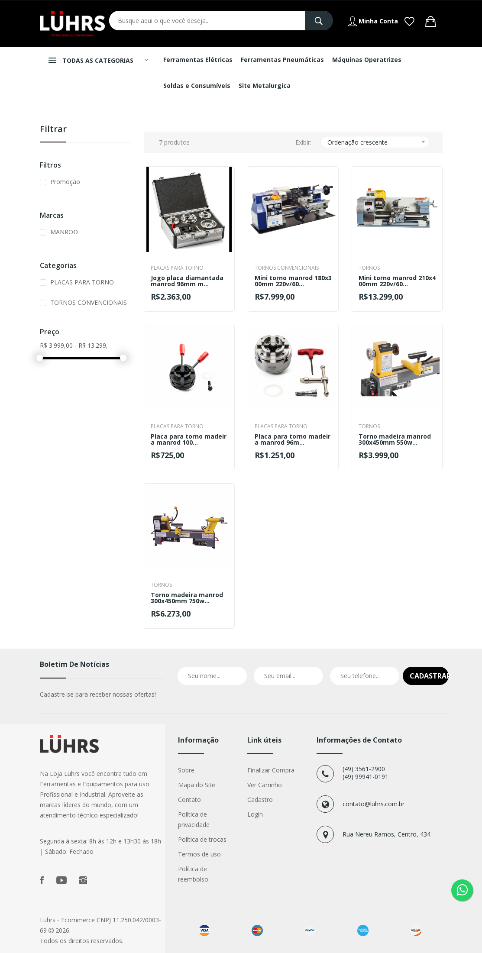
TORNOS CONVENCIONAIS (88, 302)
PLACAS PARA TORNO (82, 282)
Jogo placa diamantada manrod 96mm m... (187, 281)
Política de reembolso (193, 874)
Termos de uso (199, 854)
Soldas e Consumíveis (196, 85)
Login (255, 814)
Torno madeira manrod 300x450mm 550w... (395, 439)
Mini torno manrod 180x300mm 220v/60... (293, 281)
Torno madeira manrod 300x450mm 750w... (187, 598)
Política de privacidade (194, 819)
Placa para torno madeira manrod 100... (188, 439)
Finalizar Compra (270, 770)
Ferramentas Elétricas (198, 59)
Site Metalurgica (265, 85)
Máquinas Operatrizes (366, 59)
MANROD (64, 232)
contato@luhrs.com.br (373, 804)
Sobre (186, 770)
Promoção (65, 182)
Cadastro (260, 799)
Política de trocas (202, 839)
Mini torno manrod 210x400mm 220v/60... (397, 281)
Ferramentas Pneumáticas (282, 59)
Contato (189, 799)
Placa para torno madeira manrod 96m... (292, 439)
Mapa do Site (196, 785)
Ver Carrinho (264, 785)
